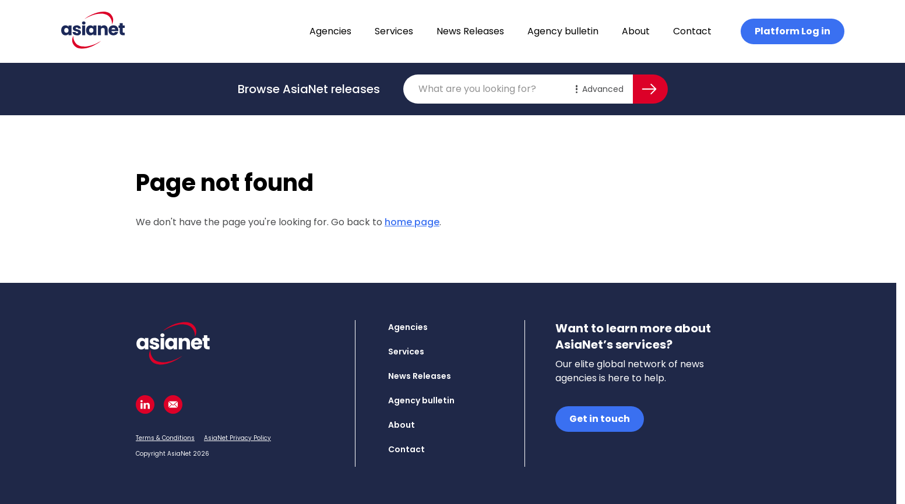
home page (412, 222)
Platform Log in (792, 31)
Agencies (330, 31)
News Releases (470, 31)
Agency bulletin (562, 31)
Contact (692, 31)
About (636, 31)
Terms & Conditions (165, 438)
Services (394, 31)
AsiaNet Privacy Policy (237, 438)
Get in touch (599, 418)
